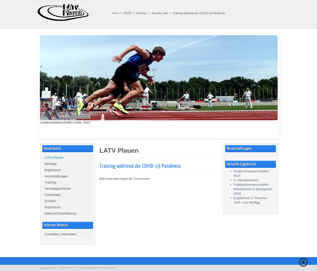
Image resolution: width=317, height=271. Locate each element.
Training (50, 182)
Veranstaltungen (56, 176)
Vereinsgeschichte (58, 188)
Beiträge (141, 13)
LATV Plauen (54, 157)
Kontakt (50, 201)
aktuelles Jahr (159, 13)
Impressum (53, 207)
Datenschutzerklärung (60, 213)
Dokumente (141, 179)
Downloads (53, 195)
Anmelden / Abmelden (60, 234)
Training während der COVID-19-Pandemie (140, 166)
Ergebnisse (53, 170)
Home (115, 13)
